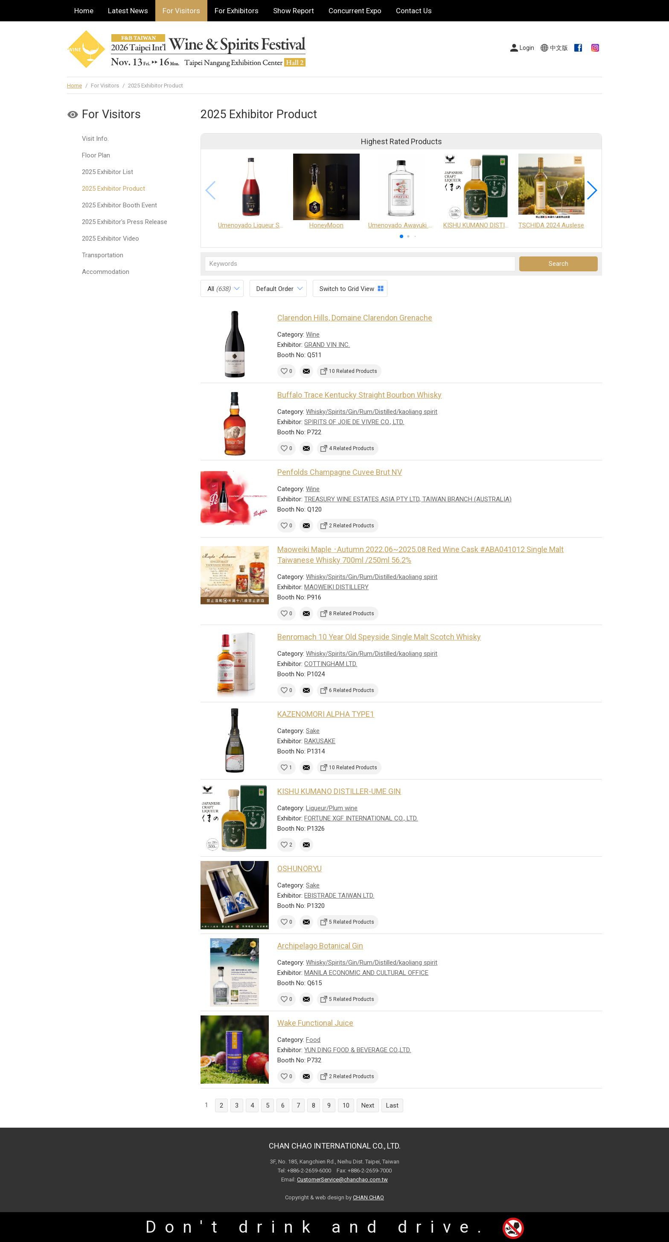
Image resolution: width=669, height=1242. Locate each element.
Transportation (102, 255)
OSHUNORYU (299, 868)
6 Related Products (351, 690)
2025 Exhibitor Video (110, 238)
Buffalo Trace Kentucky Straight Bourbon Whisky (359, 394)
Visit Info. (95, 139)
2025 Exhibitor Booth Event (119, 205)
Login (527, 47)
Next (367, 1105)
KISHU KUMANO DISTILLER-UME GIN (339, 791)
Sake (313, 731)
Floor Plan (96, 155)
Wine (313, 334)
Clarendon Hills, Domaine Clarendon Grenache (354, 317)
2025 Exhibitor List (107, 172)
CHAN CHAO (368, 1197)
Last (392, 1105)
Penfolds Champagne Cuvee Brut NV (339, 472)
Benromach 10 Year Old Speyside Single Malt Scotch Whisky (379, 636)
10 (346, 1105)
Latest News (128, 10)
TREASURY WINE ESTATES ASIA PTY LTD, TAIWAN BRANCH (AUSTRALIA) (408, 499)
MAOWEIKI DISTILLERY (336, 587)
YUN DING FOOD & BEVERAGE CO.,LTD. (357, 1050)
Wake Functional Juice (315, 1022)
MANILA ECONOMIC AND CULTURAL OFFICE (366, 973)
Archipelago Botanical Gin (320, 945)
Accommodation (105, 272)
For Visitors (181, 10)
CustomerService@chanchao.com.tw (342, 1179)
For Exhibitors (237, 10)
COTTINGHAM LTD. (330, 664)
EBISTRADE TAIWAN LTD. (339, 895)
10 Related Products (353, 371)
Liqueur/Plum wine (332, 808)
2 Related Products (351, 526)
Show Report (293, 10)
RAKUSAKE (319, 741)
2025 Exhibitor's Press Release (124, 222)
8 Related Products (351, 614)
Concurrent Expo (355, 10)
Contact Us (414, 10)
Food (313, 1040)
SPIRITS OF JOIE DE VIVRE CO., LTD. (354, 422)
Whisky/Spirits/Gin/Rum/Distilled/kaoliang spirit (371, 412)
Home (83, 10)
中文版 (559, 47)
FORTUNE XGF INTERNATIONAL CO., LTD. (361, 818)
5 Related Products (351, 922)
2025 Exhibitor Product (113, 188)
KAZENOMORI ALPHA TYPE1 (325, 714)
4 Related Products (351, 448)
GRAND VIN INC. (327, 345)
